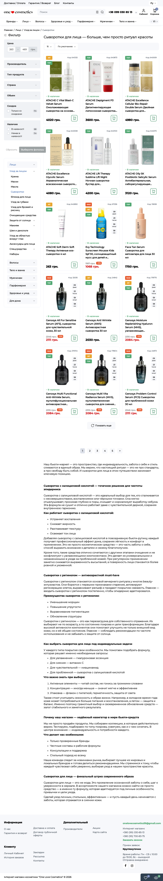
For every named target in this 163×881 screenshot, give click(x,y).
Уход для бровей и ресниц (22, 209)
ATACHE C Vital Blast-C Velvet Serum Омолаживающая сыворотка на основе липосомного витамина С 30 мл (61, 106)
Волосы (14, 262)
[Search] (102, 12)
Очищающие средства (23, 215)
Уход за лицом (18, 171)
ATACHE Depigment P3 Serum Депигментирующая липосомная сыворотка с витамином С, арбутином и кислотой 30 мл (100, 106)
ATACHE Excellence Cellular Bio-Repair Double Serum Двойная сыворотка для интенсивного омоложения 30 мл (139, 106)
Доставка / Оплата (14, 3)
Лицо (13, 164)
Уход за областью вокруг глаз (20, 237)
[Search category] (97, 12)
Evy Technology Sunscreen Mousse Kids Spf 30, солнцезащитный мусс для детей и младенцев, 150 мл (100, 252)
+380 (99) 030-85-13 (133, 832)
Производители (72, 829)
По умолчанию (66, 46)
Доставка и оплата (44, 828)
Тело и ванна (17, 270)
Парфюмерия (18, 285)
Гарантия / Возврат (39, 3)
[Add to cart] (74, 118)
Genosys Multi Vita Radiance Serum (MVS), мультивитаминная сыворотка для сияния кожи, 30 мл (99, 399)
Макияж (14, 225)
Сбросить (11, 149)
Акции (96, 828)
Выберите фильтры (32, 149)
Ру (151, 3)
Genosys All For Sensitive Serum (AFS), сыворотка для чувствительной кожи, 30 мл (61, 325)
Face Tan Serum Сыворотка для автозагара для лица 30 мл (140, 252)
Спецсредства (18, 249)
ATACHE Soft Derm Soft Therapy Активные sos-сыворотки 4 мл (60, 251)
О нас (7, 829)
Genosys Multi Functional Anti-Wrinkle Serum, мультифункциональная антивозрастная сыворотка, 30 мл (61, 399)
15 (49, 46)
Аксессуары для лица (22, 243)
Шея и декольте (19, 230)
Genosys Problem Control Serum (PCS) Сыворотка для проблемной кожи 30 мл (140, 399)
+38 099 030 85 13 (120, 12)
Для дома (15, 300)
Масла (14, 186)
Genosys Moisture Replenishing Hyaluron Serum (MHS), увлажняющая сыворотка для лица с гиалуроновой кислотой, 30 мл (140, 326)
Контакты (68, 3)
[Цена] (11, 49)
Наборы (14, 254)
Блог (57, 3)
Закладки (38, 852)
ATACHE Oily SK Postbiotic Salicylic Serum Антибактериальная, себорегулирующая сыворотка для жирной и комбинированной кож (140, 179)
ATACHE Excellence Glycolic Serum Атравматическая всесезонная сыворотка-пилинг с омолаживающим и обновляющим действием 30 (61, 179)
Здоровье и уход (19, 293)
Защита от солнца (20, 220)
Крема (14, 176)
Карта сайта (100, 832)
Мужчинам (16, 278)
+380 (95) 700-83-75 (134, 836)
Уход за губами (19, 202)
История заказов (14, 857)
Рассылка (38, 856)
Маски (14, 181)
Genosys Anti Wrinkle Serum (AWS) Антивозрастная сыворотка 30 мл (98, 325)
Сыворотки (17, 191)
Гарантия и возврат (15, 833)
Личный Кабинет (14, 853)
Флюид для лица (21, 196)
